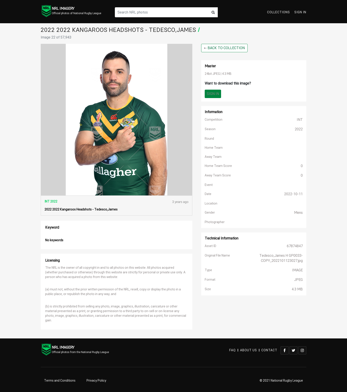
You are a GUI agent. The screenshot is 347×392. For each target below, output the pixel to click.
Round (209, 138)
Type (208, 270)
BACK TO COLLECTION (224, 48)
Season (210, 129)
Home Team (214, 147)
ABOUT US (248, 350)
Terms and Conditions (59, 380)
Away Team (213, 156)
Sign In (300, 12)
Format (210, 279)
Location (211, 203)
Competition (213, 119)
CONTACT (269, 350)
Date (208, 194)
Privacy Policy (96, 380)
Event (209, 185)
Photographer (215, 222)
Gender (210, 212)
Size (208, 289)
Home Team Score (218, 166)
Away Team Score (218, 175)
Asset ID (210, 246)
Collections (278, 12)
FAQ (232, 350)
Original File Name (217, 255)
